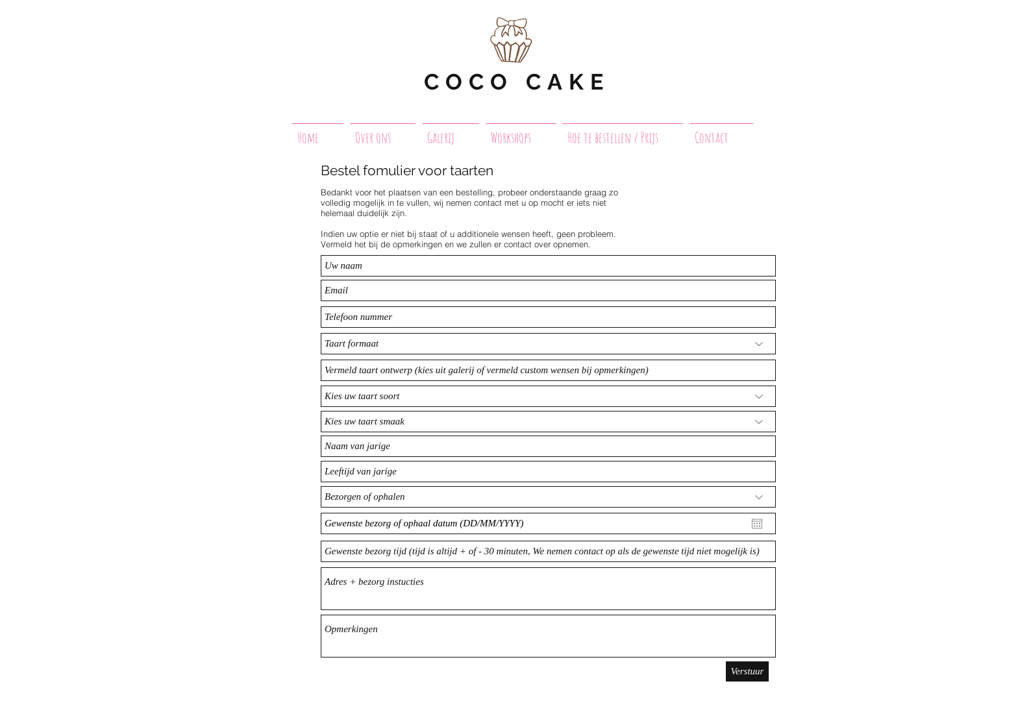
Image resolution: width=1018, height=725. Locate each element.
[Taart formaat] (548, 343)
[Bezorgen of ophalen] (548, 497)
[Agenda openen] (757, 524)
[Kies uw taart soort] (548, 396)
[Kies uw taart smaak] (548, 421)
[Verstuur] (747, 671)
